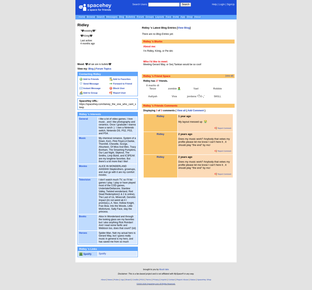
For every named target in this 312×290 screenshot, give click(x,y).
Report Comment (222, 128)
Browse (91, 17)
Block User (117, 88)
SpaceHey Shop (204, 279)
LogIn (222, 4)
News (109, 279)
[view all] (229, 76)
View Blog (184, 27)
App (183, 17)
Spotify (85, 254)
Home (82, 17)
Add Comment (196, 110)
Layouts (160, 17)
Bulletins (130, 17)
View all (181, 110)
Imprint (164, 279)
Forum (140, 17)
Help (214, 4)
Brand (128, 279)
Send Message (89, 83)
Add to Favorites (120, 79)
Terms (148, 279)
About (197, 17)
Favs (168, 17)
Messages (111, 17)
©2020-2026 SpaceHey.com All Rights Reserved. (155, 284)
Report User (117, 93)
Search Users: (139, 4)
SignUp (231, 4)
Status (193, 279)
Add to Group (88, 93)
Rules (116, 279)
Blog (121, 17)
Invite (176, 17)
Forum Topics (103, 68)
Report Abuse (182, 279)
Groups (149, 17)
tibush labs (164, 269)
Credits (136, 279)
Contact (171, 279)
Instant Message (89, 88)
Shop (189, 17)
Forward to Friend (120, 83)
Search (185, 4)
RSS (142, 279)
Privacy (156, 279)
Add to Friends (89, 79)
